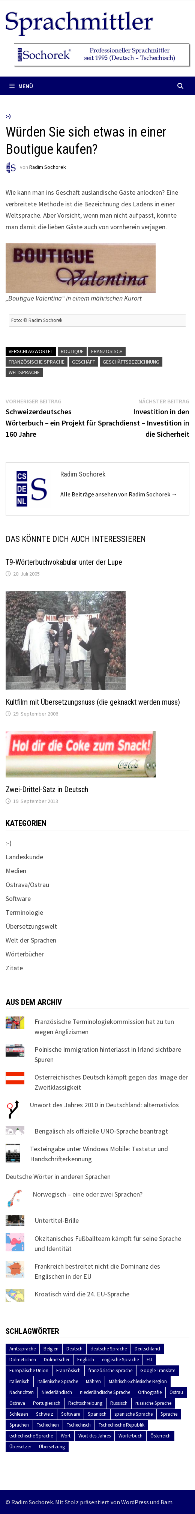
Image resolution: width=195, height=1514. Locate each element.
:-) (8, 116)
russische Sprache (153, 1403)
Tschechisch (79, 1425)
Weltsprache (24, 372)
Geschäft (83, 361)
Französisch (107, 351)
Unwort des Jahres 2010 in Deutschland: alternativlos (104, 1105)
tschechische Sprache (31, 1436)
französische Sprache (36, 361)
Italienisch (19, 1381)
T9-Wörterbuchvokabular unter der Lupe (64, 562)
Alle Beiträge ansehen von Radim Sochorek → (118, 494)
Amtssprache (22, 1349)
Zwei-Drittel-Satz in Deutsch (47, 789)
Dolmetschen (22, 1359)
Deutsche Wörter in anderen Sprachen (58, 1176)
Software (18, 898)
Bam (166, 1502)
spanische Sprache (133, 1414)
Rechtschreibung (85, 1403)
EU (149, 1359)
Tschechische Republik (121, 1425)
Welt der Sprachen (31, 940)
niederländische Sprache (105, 1392)
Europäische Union (28, 1370)
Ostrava (17, 1403)
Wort (65, 1436)
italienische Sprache (58, 1381)
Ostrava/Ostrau (27, 884)
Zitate (14, 968)
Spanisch (97, 1414)
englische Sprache (120, 1359)
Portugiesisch (46, 1403)
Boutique (72, 351)
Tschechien (48, 1425)
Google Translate (157, 1370)
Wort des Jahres (94, 1436)
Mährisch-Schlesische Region (138, 1381)
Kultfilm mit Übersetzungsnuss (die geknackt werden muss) (93, 702)
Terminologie (24, 912)
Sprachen (19, 1425)
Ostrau (176, 1392)
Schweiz (44, 1414)
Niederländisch (57, 1392)
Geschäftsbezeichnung (131, 361)
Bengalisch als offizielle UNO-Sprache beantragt (101, 1131)
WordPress (135, 1502)
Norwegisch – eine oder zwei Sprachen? (87, 1194)
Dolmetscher (56, 1359)
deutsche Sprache (108, 1349)
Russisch (119, 1403)
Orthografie (150, 1392)
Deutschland (147, 1349)
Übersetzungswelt (31, 926)
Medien (16, 870)
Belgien (51, 1349)
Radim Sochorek (47, 167)
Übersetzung (52, 1446)
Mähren (93, 1381)
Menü (21, 86)
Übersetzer (20, 1446)
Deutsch (74, 1349)
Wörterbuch (130, 1436)
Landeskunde (24, 856)
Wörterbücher (25, 954)
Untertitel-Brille (56, 1220)
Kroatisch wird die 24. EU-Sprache (81, 1294)
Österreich (160, 1436)
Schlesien (18, 1414)
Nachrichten (21, 1392)
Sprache (168, 1414)
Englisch (85, 1359)
